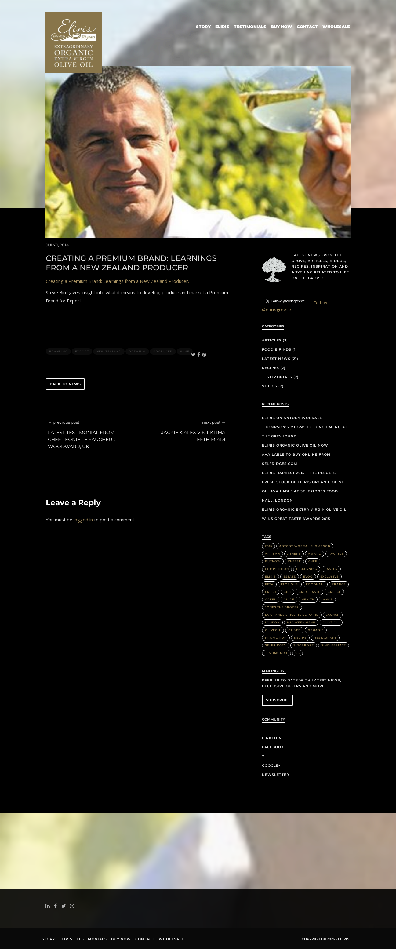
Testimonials (250, 26)
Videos (269, 386)
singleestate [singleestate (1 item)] (333, 645)
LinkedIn (272, 738)
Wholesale (336, 26)
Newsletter (275, 774)
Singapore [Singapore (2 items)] (303, 645)
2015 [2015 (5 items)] (268, 546)
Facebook (273, 747)
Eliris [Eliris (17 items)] (270, 576)
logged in (83, 519)
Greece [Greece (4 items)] (334, 591)
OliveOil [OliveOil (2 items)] (273, 630)
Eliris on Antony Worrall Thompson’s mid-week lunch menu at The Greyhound (304, 427)
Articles (272, 340)
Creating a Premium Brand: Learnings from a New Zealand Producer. (117, 281)
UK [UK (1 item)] (297, 653)
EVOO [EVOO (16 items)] (308, 576)
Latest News (276, 358)
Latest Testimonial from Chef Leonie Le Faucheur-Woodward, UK (83, 439)
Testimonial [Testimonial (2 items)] (276, 653)
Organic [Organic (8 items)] (316, 630)
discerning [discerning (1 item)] (306, 569)
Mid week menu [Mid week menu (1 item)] (301, 622)
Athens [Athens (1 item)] (294, 553)
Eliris (222, 26)
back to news (65, 384)
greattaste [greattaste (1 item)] (309, 591)
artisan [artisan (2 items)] (272, 553)
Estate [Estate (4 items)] (289, 576)
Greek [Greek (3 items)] (270, 599)
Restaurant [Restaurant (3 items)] (325, 637)
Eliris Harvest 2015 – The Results (299, 473)
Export (82, 351)
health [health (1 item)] (308, 599)
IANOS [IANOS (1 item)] (327, 599)
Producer (163, 351)
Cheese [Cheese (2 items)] (294, 561)
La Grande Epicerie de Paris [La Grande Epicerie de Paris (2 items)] (291, 614)
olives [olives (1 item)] (294, 630)
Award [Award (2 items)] (314, 553)
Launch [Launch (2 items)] (333, 614)
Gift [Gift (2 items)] (287, 591)
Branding (58, 351)
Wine (184, 351)
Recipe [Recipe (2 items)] (300, 637)
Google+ (271, 765)
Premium (137, 351)
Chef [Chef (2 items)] (312, 561)
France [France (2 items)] (339, 584)
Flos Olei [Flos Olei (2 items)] (290, 584)
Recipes (270, 368)
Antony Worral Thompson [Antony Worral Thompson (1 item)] (304, 546)
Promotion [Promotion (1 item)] (276, 637)
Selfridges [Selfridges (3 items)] (275, 645)
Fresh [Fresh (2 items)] (270, 591)
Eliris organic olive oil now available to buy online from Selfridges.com (296, 454)
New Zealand (108, 351)
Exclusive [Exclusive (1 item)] (329, 576)
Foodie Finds (276, 349)
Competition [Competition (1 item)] (277, 569)
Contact (307, 26)
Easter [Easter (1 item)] (331, 569)
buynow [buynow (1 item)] (273, 561)
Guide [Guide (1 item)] (289, 599)
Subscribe (277, 700)
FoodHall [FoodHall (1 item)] (315, 584)
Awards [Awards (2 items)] (336, 553)
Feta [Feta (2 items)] (269, 584)
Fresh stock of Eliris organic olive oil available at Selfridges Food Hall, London (303, 491)
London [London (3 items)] (272, 622)
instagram (73, 906)
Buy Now (281, 26)
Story (203, 26)
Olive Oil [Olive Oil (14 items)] (331, 622)
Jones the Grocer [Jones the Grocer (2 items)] (282, 607)
